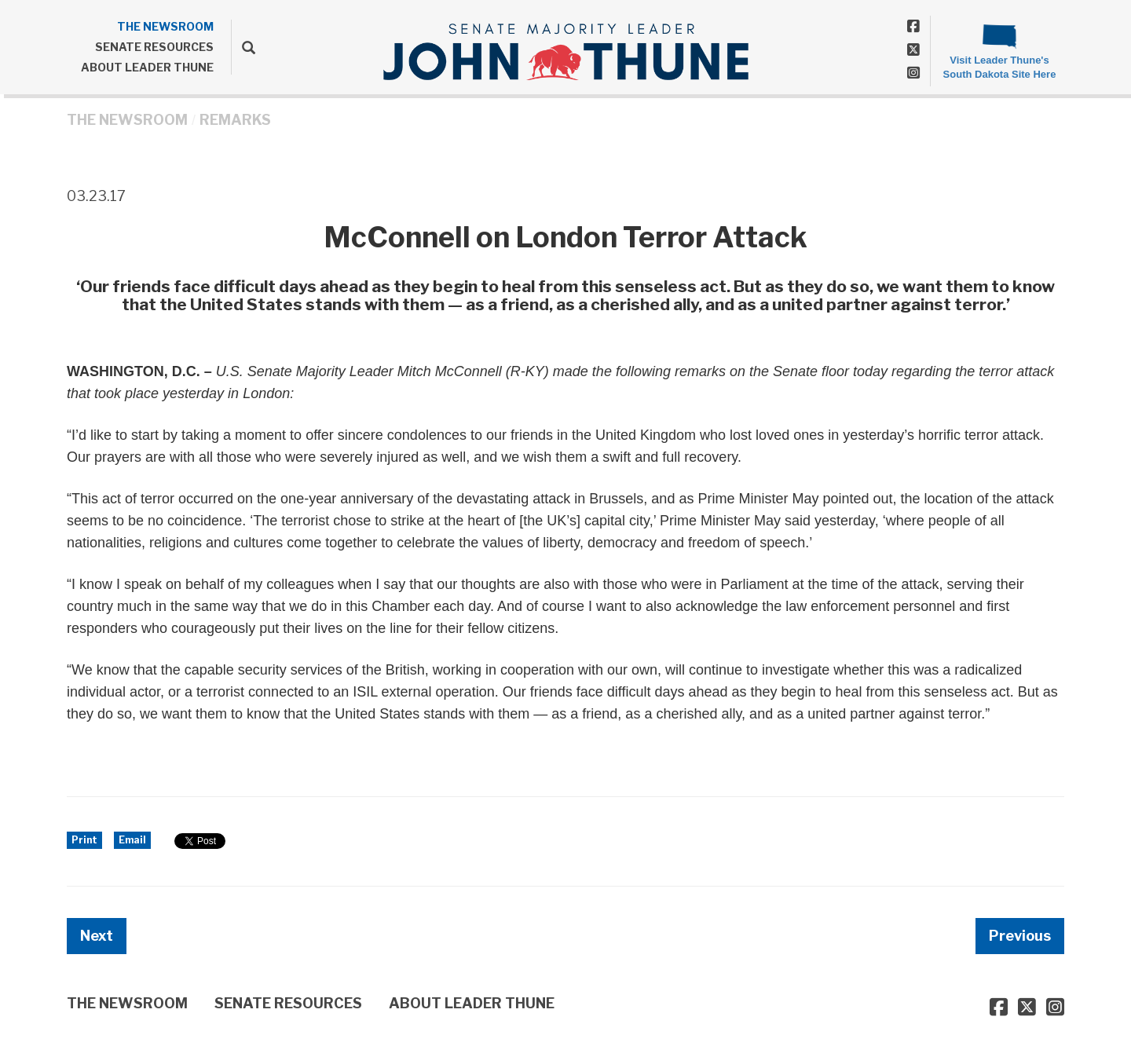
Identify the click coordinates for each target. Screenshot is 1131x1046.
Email (132, 840)
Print (84, 840)
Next (96, 935)
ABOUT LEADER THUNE (147, 67)
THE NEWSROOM (165, 26)
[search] (243, 47)
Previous (1020, 935)
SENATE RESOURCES (154, 46)
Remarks (235, 120)
